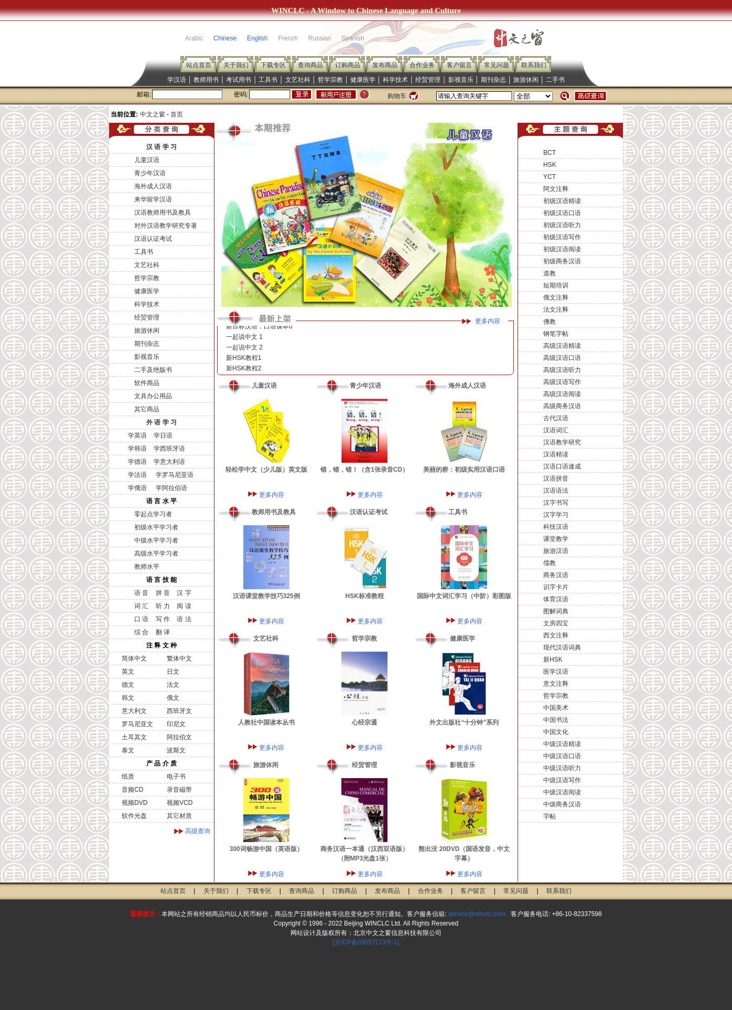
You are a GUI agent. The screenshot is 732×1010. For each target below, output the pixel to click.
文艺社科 (297, 79)
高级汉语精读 (562, 345)
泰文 (128, 750)
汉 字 (184, 593)
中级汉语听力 (562, 768)
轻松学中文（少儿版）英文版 (266, 469)
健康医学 (362, 79)
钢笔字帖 (555, 333)
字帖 (549, 816)
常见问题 (496, 65)
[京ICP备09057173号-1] (366, 942)
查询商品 (310, 65)
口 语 (141, 619)
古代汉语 (555, 418)
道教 (549, 273)
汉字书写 (555, 502)
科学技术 (395, 79)
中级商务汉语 (562, 804)
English (257, 38)
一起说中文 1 (244, 339)
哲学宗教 (330, 79)
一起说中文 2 (244, 349)
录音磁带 (179, 789)
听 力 (163, 606)
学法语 (137, 475)
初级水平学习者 (156, 527)
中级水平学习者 (156, 540)
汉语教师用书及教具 (162, 212)
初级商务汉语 (562, 261)
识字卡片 (555, 587)
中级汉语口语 (562, 756)
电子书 (176, 776)
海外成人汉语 (153, 186)
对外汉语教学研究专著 (165, 225)
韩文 (128, 697)
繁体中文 (179, 658)
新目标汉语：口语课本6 (259, 328)
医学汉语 (555, 671)
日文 (173, 671)
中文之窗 (152, 114)
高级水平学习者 (156, 553)
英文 (128, 671)
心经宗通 (364, 722)
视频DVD (134, 802)
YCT (549, 176)
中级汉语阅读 (562, 792)
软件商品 (146, 383)
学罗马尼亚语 (173, 475)
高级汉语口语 (562, 358)
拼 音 (163, 593)
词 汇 (141, 606)
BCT (549, 152)
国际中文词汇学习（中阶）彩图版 (464, 596)
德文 (128, 684)
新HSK (553, 659)
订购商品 (347, 65)
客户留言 (459, 65)
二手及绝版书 (153, 370)
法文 (173, 684)
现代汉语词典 (562, 647)
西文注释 (555, 635)
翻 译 (163, 632)
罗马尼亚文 (137, 724)
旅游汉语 (555, 551)
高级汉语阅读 (562, 394)
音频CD (132, 789)
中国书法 (555, 720)
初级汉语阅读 (562, 249)
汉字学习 (555, 514)
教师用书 (206, 79)
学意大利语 (169, 461)
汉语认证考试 (153, 238)
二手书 (555, 79)
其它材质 (179, 816)
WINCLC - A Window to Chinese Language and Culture (366, 10)
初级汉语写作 (562, 237)
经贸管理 (427, 79)
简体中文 (134, 658)
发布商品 (384, 65)
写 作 (163, 619)
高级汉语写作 (562, 382)
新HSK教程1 (243, 360)
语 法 (184, 619)
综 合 (141, 632)
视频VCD (179, 802)
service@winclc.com (476, 914)
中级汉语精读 (562, 744)
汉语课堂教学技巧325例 (266, 596)
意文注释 (555, 683)
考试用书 (238, 79)
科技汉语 (555, 526)
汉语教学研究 (562, 442)
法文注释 (555, 309)
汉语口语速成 (562, 466)
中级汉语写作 (562, 780)
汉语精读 (555, 454)
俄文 (173, 697)
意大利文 (134, 711)
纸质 (128, 776)
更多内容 (487, 321)
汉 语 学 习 (161, 147)
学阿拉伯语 (170, 488)
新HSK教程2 (243, 370)
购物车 (396, 96)
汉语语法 (555, 490)
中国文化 (555, 732)
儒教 (549, 563)
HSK (549, 164)
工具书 (268, 79)
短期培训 (555, 285)
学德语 (137, 461)
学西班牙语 (169, 448)
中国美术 (555, 707)
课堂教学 (555, 539)
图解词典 (555, 611)
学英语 (137, 435)
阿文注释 (555, 189)
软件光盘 (134, 816)
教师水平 (146, 566)
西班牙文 (179, 711)
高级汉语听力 (562, 370)
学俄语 (137, 488)
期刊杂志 (493, 79)
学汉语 (176, 79)
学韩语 (137, 448)
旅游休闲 (526, 79)
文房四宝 (555, 623)
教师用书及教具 (274, 512)
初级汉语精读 (562, 201)
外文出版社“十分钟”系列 (464, 722)
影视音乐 (460, 79)
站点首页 (198, 65)
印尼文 (176, 724)
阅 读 (184, 606)
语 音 (141, 593)
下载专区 (273, 65)
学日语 (163, 435)
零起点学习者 (153, 514)
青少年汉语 (150, 173)
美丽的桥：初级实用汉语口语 (464, 469)
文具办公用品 (153, 396)
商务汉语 (555, 575)
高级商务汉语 (562, 406)
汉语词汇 (555, 430)
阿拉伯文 (179, 737)
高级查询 (197, 831)
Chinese (224, 38)
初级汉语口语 (562, 213)
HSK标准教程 (365, 596)
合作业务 (422, 65)
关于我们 (236, 65)
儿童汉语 (146, 160)
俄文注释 (555, 297)
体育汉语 (555, 599)
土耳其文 (134, 737)
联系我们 (533, 65)
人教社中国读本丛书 (266, 722)
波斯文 (176, 750)
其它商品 (146, 409)
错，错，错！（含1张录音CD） (364, 469)
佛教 (549, 321)
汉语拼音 (555, 478)
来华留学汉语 (153, 199)
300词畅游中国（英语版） (266, 849)
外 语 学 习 (161, 422)
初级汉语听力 (562, 225)
